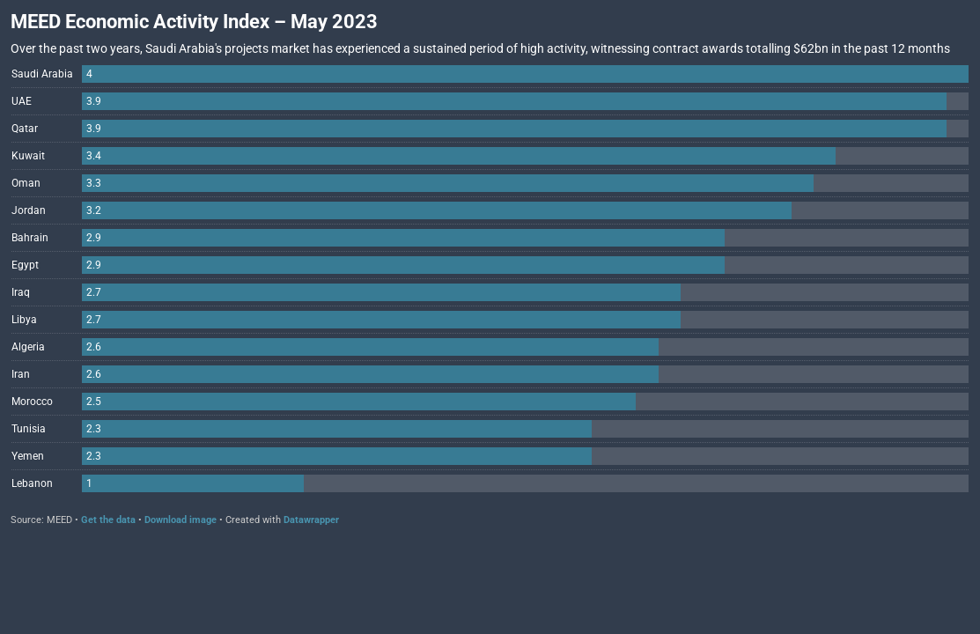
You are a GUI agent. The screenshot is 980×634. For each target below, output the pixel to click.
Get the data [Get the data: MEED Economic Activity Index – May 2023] (108, 520)
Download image (180, 520)
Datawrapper (311, 520)
